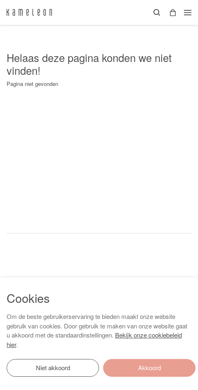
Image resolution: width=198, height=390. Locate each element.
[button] (170, 12)
